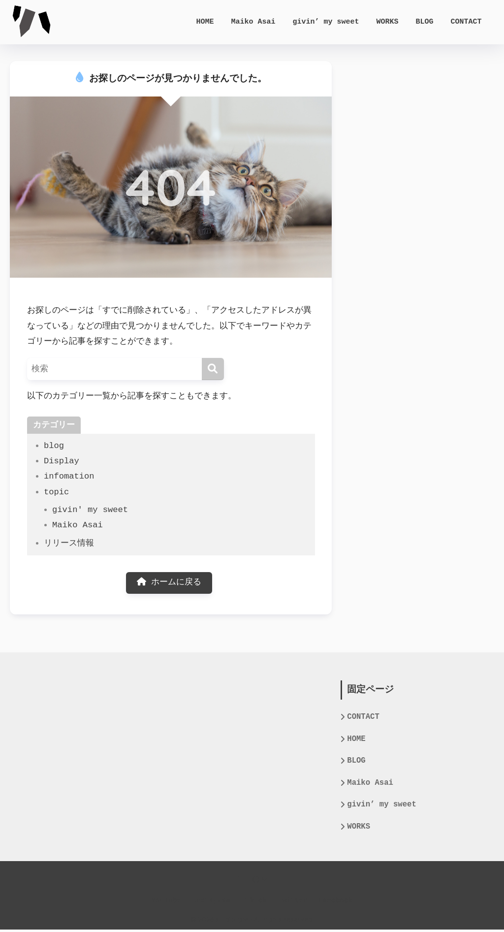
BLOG (428, 22)
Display (61, 461)
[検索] (213, 369)
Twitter (293, 902)
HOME (208, 22)
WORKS (391, 22)
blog (54, 445)
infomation (69, 476)
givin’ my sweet (329, 22)
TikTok (254, 902)
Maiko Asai (257, 22)
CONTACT (470, 22)
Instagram (211, 902)
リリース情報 (69, 543)
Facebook (335, 902)
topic (56, 492)
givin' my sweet (90, 509)
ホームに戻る (169, 583)
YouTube (167, 902)
